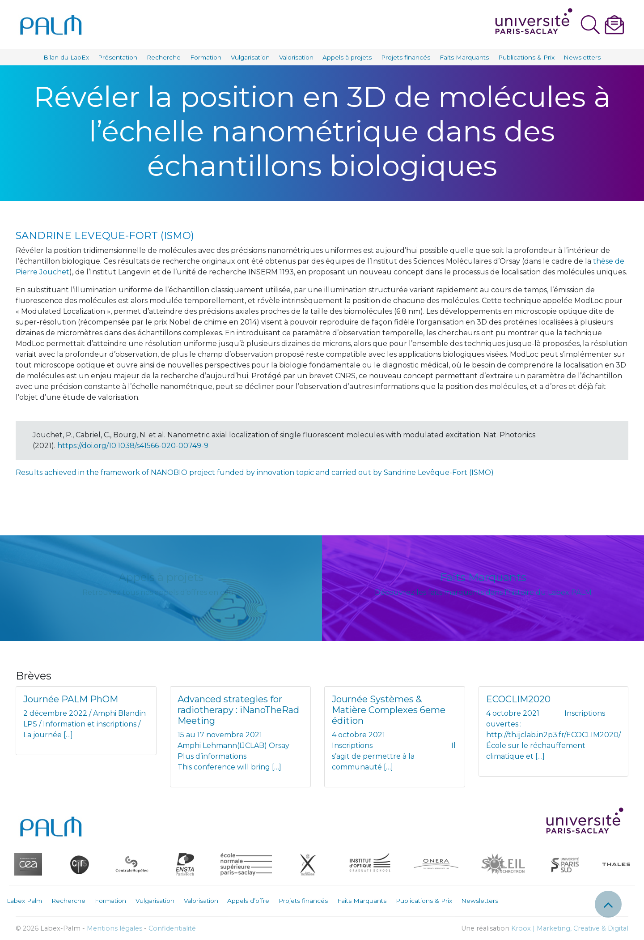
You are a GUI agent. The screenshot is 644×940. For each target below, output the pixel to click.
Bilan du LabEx (66, 57)
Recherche (164, 57)
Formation (205, 57)
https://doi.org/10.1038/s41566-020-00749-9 (132, 445)
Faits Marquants (464, 57)
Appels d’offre (248, 900)
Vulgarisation (250, 57)
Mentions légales (114, 928)
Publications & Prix (526, 57)
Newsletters (582, 57)
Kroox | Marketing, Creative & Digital (569, 928)
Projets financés (405, 57)
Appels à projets (347, 57)
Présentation (117, 57)
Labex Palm (24, 900)
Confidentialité (172, 928)
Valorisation (296, 57)
